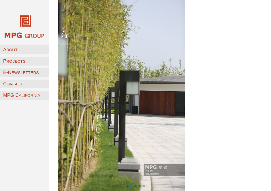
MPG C (21, 95)
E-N (21, 72)
